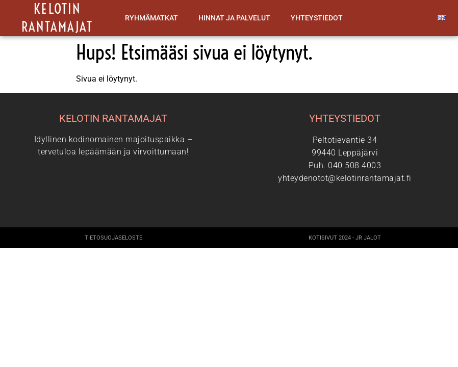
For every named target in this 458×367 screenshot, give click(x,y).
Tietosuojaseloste (113, 237)
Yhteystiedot (317, 18)
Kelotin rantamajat (57, 17)
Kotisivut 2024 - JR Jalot (345, 237)
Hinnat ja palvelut (234, 18)
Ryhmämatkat (151, 18)
